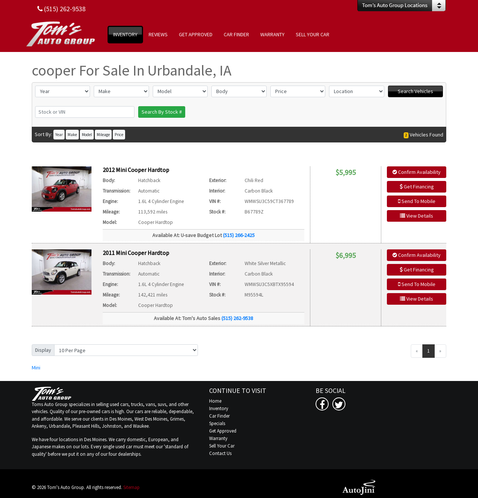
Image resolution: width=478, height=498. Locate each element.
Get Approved (222, 431)
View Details (416, 215)
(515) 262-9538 (237, 318)
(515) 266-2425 (239, 235)
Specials (217, 423)
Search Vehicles (415, 91)
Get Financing (417, 186)
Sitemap (131, 487)
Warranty (218, 438)
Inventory (218, 408)
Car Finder (219, 416)
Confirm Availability (416, 172)
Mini (36, 367)
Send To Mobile (416, 201)
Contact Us (220, 453)
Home (215, 401)
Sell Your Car (222, 446)
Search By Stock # (162, 111)
